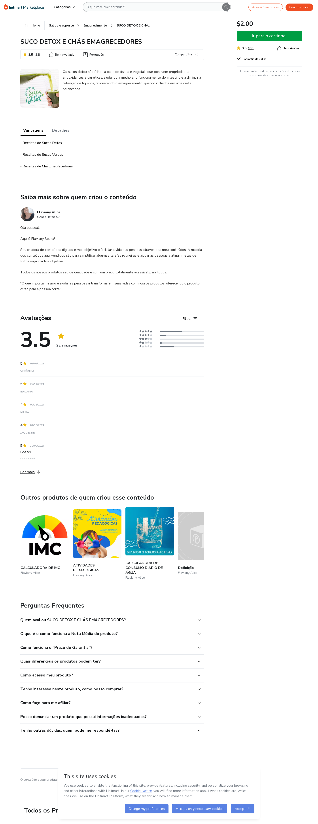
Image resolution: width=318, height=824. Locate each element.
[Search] (226, 7)
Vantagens (33, 130)
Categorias (64, 7)
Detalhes (60, 130)
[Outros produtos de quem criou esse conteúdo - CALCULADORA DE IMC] (45, 544)
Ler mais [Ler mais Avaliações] (30, 472)
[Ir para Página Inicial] (25, 7)
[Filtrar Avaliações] (189, 319)
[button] (107, 620)
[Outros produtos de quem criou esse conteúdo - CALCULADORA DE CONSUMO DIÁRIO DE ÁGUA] (149, 543)
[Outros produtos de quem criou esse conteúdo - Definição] (202, 544)
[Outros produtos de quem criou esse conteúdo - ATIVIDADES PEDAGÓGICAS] (97, 543)
